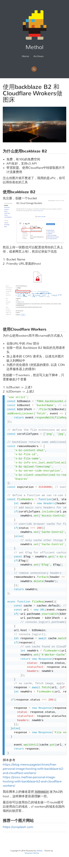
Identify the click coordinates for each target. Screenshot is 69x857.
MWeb (40, 850)
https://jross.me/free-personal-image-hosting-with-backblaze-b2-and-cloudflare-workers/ (32, 781)
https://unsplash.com (18, 827)
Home (25, 56)
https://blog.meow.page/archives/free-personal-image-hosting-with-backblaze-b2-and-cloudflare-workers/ (33, 769)
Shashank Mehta (32, 853)
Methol (34, 47)
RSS (34, 69)
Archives (38, 56)
